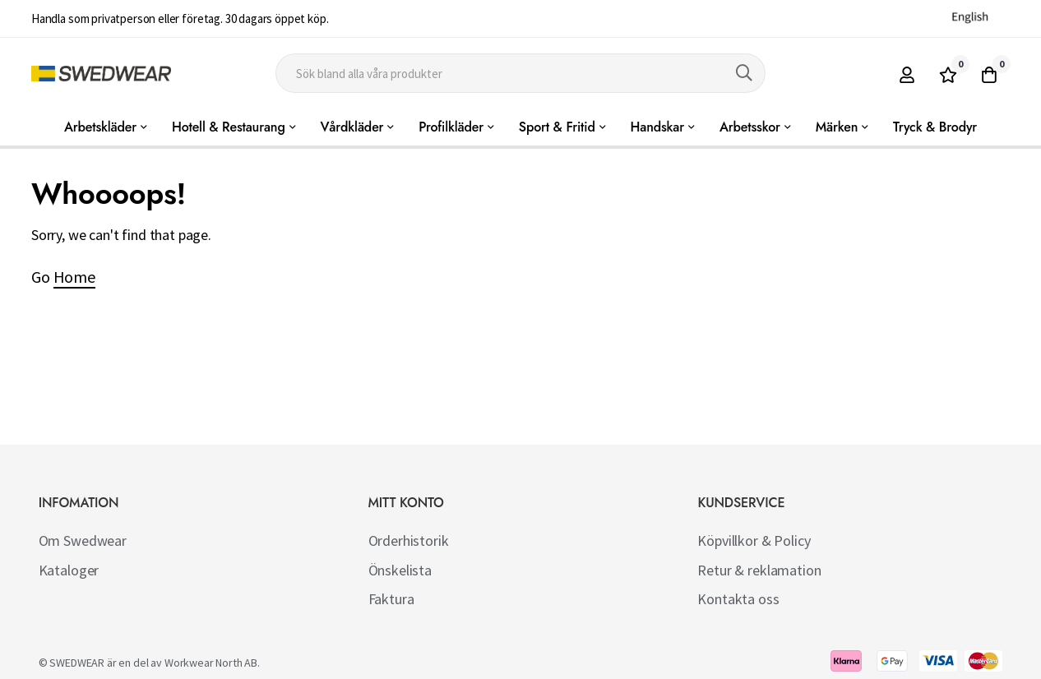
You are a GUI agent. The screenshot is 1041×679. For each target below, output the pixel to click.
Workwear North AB (210, 662)
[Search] (744, 73)
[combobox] (520, 73)
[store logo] (101, 73)
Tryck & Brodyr (935, 127)
